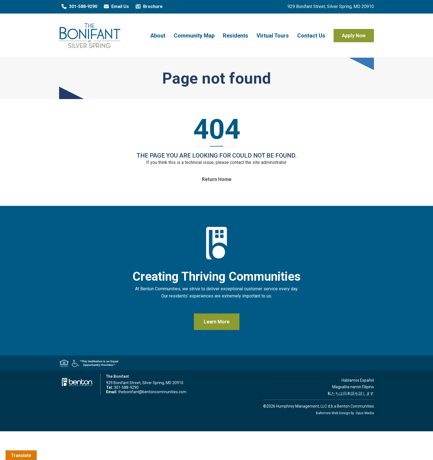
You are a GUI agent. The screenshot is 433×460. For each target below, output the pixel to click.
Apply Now (354, 35)
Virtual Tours (273, 35)
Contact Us (311, 35)
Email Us (115, 6)
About (157, 35)
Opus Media (365, 413)
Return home (216, 179)
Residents (235, 35)
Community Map (194, 35)
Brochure (148, 6)
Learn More (216, 322)
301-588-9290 (78, 6)
